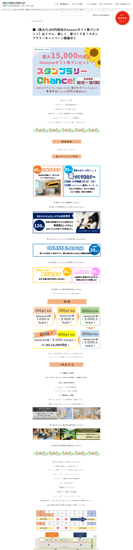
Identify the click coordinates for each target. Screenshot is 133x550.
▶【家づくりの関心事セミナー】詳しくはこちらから (66, 207)
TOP (56, 4)
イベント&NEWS (92, 4)
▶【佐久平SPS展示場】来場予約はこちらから (66, 445)
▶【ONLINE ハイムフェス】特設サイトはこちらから (66, 262)
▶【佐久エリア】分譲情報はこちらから (66, 202)
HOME (4, 9)
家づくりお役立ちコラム (123, 4)
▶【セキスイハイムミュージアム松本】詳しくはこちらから (66, 239)
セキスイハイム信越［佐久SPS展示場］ (16, 9)
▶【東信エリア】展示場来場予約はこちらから (67, 289)
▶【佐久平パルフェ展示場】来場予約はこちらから (66, 425)
